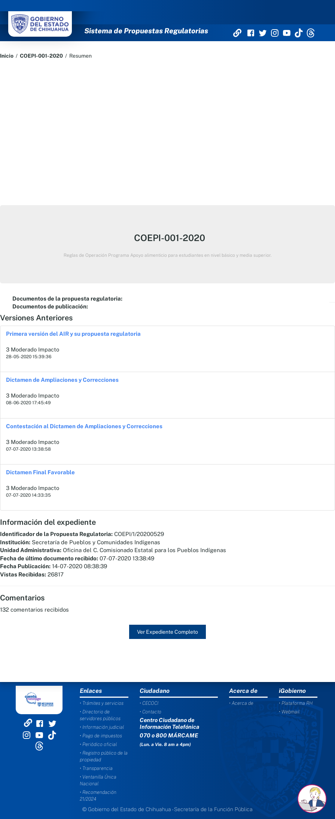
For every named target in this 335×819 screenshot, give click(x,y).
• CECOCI (149, 703)
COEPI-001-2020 (41, 56)
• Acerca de (241, 703)
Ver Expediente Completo (167, 632)
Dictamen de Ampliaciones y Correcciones (62, 380)
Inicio (6, 56)
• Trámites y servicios (102, 703)
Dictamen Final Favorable (40, 472)
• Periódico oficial (98, 744)
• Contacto (150, 712)
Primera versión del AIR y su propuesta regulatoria (73, 334)
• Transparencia (96, 768)
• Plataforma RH (296, 703)
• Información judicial (102, 727)
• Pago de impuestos (101, 736)
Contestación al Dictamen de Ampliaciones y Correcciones (84, 426)
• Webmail (289, 712)
